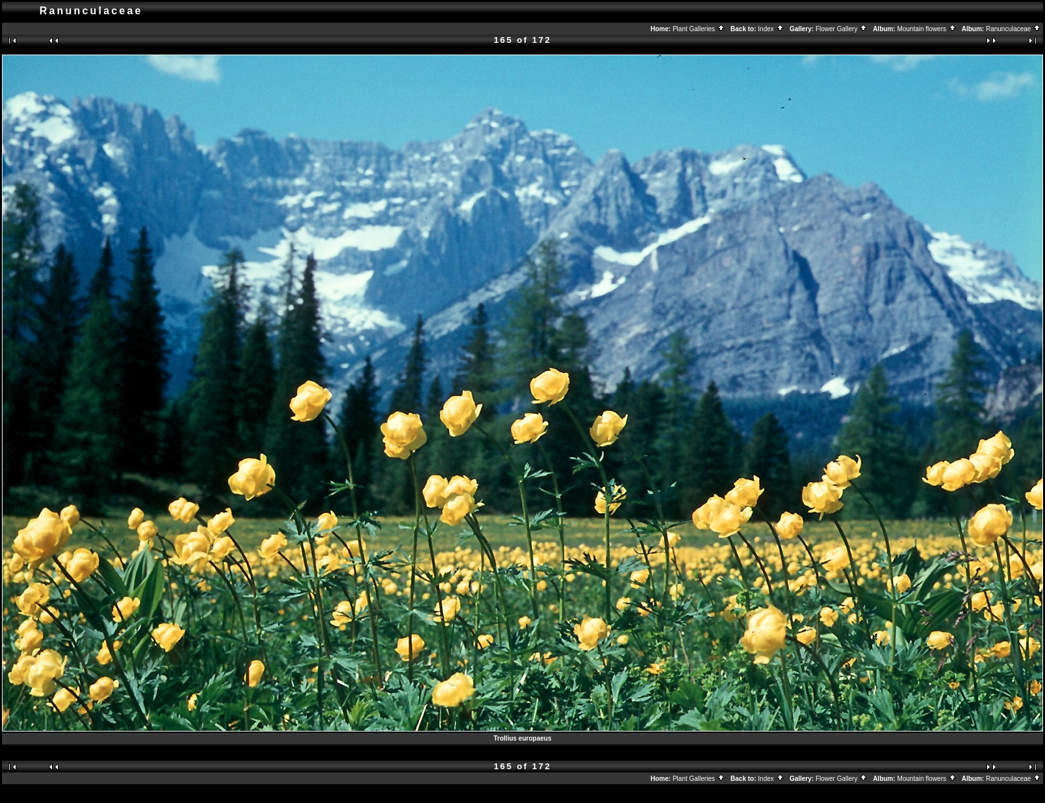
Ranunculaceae (1013, 28)
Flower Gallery (842, 28)
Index (771, 28)
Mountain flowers (926, 28)
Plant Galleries (699, 28)
